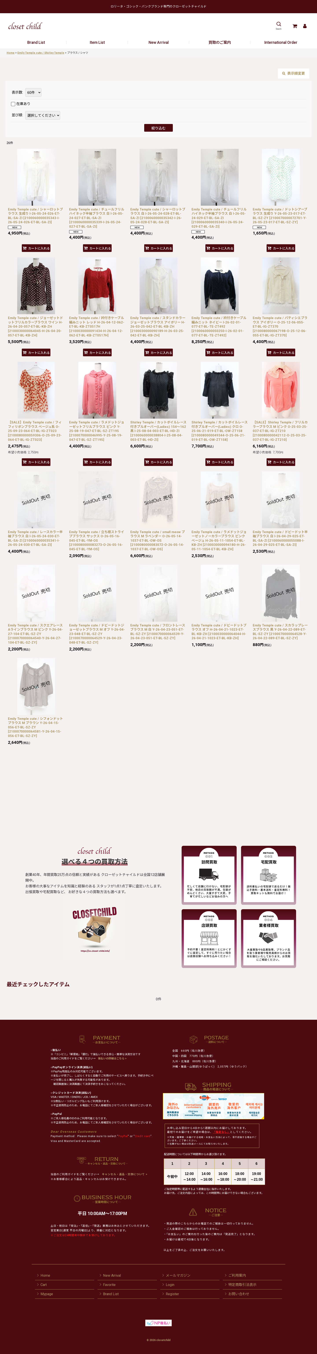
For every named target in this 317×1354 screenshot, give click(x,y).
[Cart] (294, 25)
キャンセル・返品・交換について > (124, 1174)
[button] (278, 25)
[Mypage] (304, 25)
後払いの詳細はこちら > (112, 1058)
